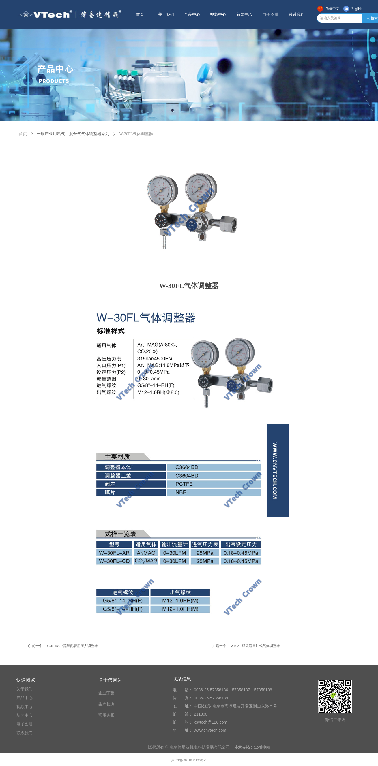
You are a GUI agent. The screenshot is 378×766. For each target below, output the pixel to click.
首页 (23, 134)
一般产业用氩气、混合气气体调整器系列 (73, 134)
